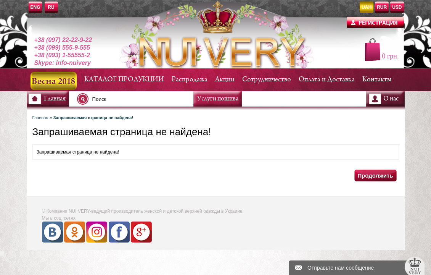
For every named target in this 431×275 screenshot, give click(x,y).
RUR (382, 7)
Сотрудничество (266, 79)
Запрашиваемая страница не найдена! (93, 117)
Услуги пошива (217, 99)
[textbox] (137, 99)
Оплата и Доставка (327, 79)
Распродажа (189, 79)
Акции (225, 79)
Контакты (377, 79)
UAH (366, 7)
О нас (391, 99)
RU (51, 7)
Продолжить (375, 175)
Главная (55, 99)
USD (397, 7)
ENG (35, 7)
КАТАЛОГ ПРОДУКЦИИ (124, 79)
